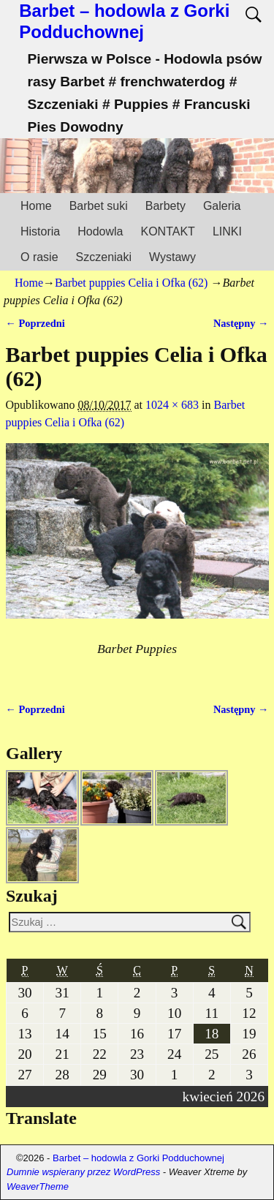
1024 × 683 (172, 405)
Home (36, 206)
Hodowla (100, 231)
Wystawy (172, 257)
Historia (40, 231)
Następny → (241, 323)
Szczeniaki (104, 257)
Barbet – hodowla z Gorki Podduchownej (124, 21)
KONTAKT (168, 231)
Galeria (222, 206)
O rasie (39, 257)
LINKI (227, 231)
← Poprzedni (35, 323)
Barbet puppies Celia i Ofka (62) (131, 282)
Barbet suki (98, 206)
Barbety (165, 206)
